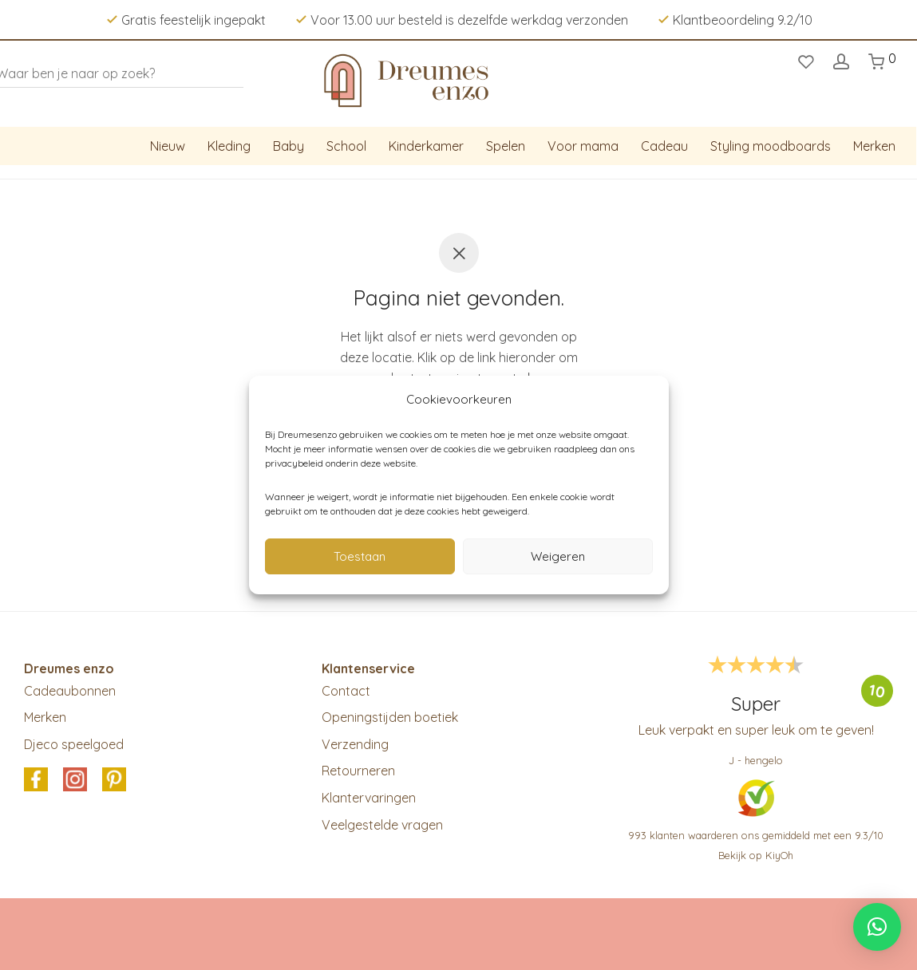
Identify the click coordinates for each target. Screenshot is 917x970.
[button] (877, 927)
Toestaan (359, 556)
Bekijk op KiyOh (755, 855)
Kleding (229, 146)
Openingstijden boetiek (390, 717)
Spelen (505, 146)
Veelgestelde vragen (382, 825)
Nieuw (167, 146)
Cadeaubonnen (70, 691)
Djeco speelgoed (74, 744)
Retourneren (358, 771)
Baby (288, 146)
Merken (874, 146)
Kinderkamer (426, 146)
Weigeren (558, 556)
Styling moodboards (770, 146)
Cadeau (664, 146)
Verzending (355, 744)
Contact (346, 691)
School (346, 146)
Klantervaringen (369, 798)
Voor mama (583, 146)
